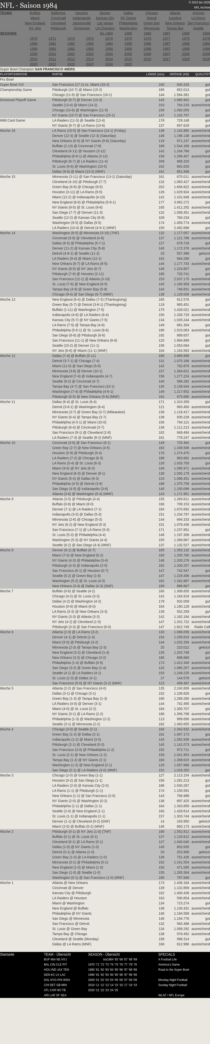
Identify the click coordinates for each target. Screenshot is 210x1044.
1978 (186, 38)
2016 (147, 59)
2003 (90, 54)
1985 (128, 44)
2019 (206, 59)
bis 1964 (106, 33)
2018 (186, 59)
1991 (52, 49)
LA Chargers (105, 28)
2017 (166, 59)
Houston (81, 13)
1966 (147, 33)
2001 (52, 54)
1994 (109, 49)
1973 (90, 38)
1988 (186, 44)
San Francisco (198, 23)
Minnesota (152, 28)
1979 (206, 38)
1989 (206, 44)
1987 (166, 44)
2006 (147, 54)
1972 (71, 38)
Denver (104, 13)
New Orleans (175, 23)
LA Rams (198, 18)
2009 (206, 54)
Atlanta (175, 13)
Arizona (198, 13)
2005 (128, 54)
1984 (109, 44)
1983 (90, 44)
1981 (52, 44)
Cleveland (58, 23)
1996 (147, 49)
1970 (33, 38)
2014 (109, 59)
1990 (33, 49)
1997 (166, 49)
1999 (206, 49)
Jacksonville (81, 23)
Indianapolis (82, 18)
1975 (128, 38)
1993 (90, 49)
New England (35, 23)
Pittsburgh (58, 28)
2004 (109, 54)
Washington (128, 28)
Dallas (128, 13)
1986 (147, 44)
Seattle (198, 28)
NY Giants (128, 18)
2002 (71, 54)
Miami (34, 18)
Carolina (175, 18)
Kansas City (105, 18)
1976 (147, 38)
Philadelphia (128, 23)
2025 (128, 64)
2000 (33, 54)
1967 (166, 33)
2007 (166, 54)
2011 (52, 59)
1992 (71, 49)
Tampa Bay (175, 28)
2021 (52, 64)
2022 (71, 64)
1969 (206, 33)
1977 (166, 38)
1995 (128, 49)
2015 (128, 59)
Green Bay (152, 23)
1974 (109, 38)
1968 (186, 33)
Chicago (151, 13)
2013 (90, 59)
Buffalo (35, 13)
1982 (71, 44)
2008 (186, 54)
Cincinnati (58, 18)
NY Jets (35, 28)
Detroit (152, 18)
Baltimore (58, 13)
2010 (33, 59)
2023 (90, 64)
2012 (71, 59)
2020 (33, 64)
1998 (186, 49)
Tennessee (81, 28)
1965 (128, 33)
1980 (33, 44)
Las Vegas (105, 23)
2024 (109, 64)
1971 (52, 38)
